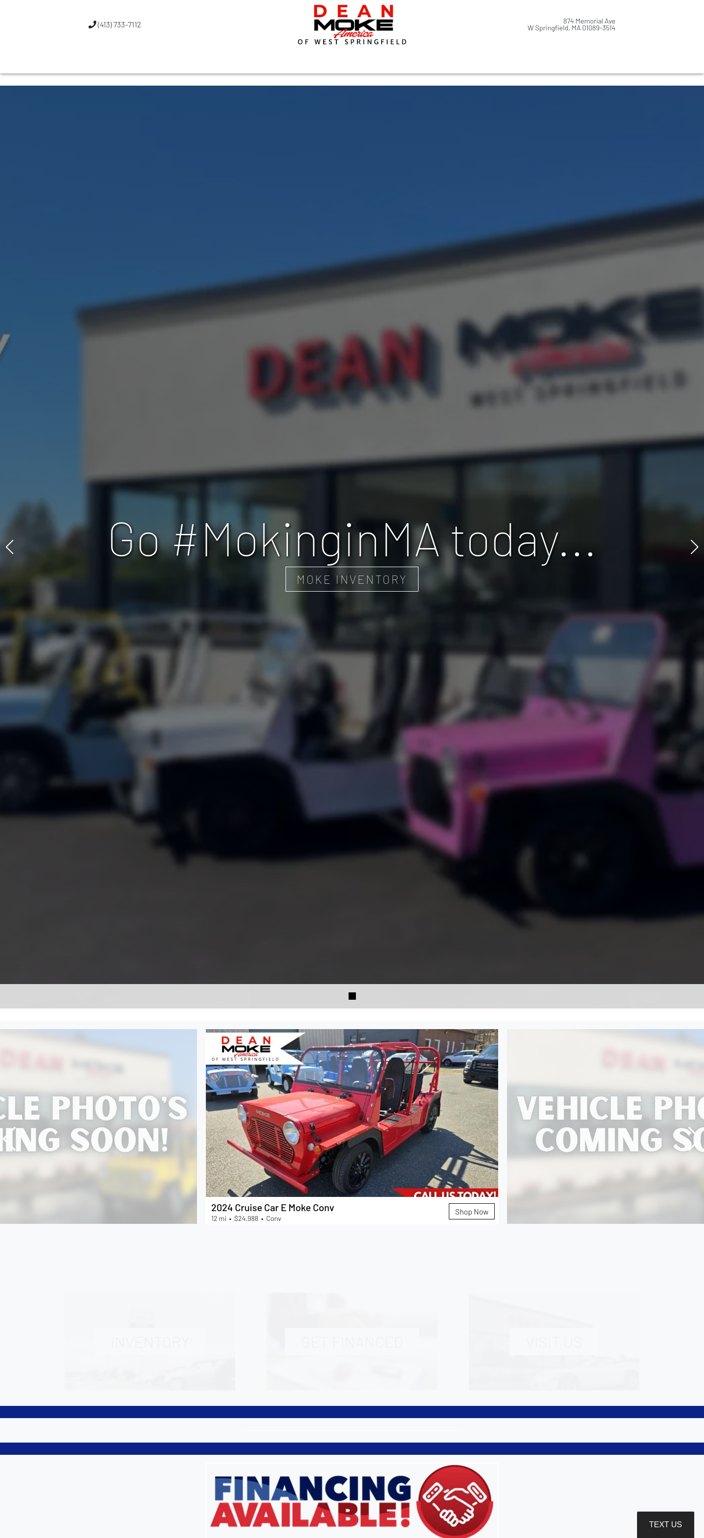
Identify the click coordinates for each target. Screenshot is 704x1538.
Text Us (665, 1524)
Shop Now (471, 1211)
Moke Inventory (352, 579)
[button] (302, 61)
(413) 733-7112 (114, 24)
